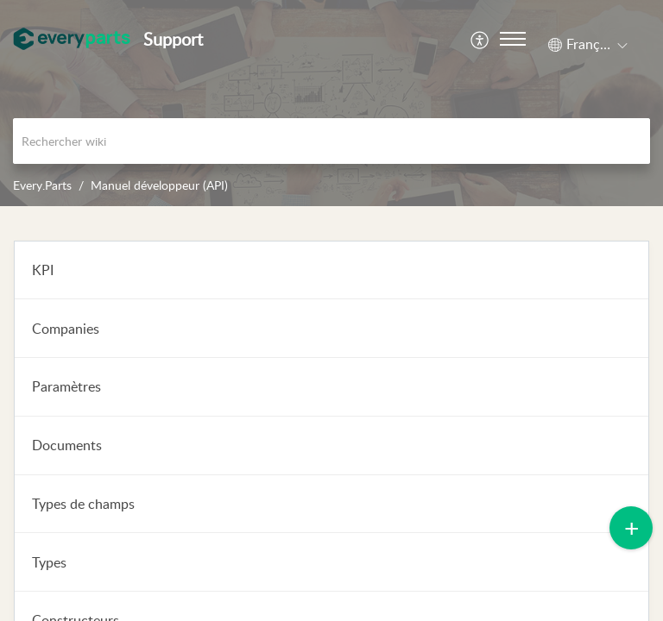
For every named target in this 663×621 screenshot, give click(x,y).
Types (49, 562)
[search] (331, 141)
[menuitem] (480, 39)
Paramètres (66, 386)
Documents (67, 445)
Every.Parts (42, 185)
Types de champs (83, 503)
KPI (43, 269)
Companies (65, 328)
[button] (480, 39)
